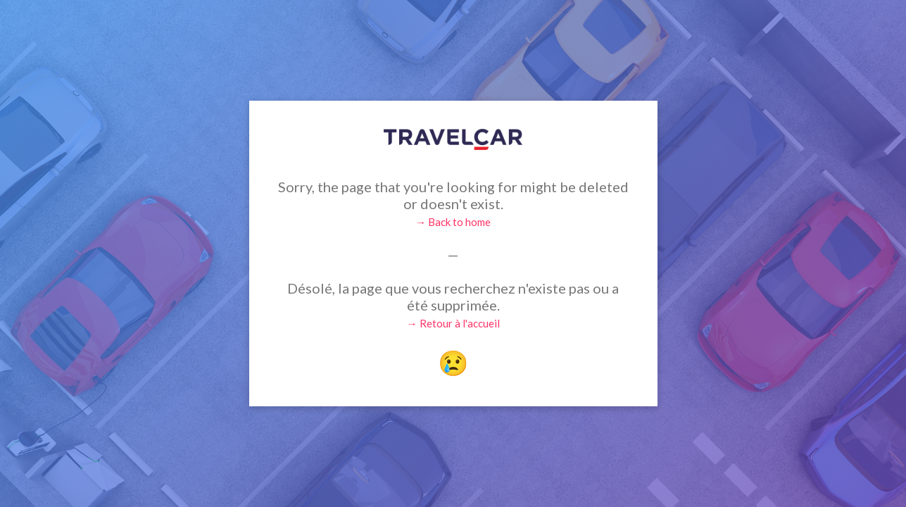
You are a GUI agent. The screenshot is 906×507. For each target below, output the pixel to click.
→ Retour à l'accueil (453, 323)
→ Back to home (453, 221)
